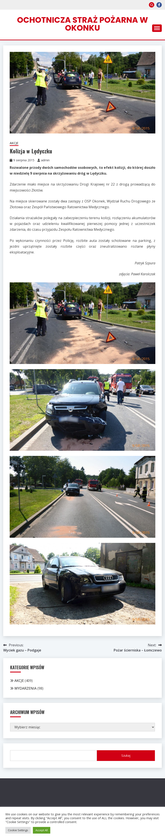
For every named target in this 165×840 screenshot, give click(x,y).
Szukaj (125, 755)
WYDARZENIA (25, 688)
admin (45, 160)
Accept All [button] (41, 830)
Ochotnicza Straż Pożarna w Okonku (82, 23)
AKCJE (14, 143)
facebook (159, 4)
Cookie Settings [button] (18, 830)
